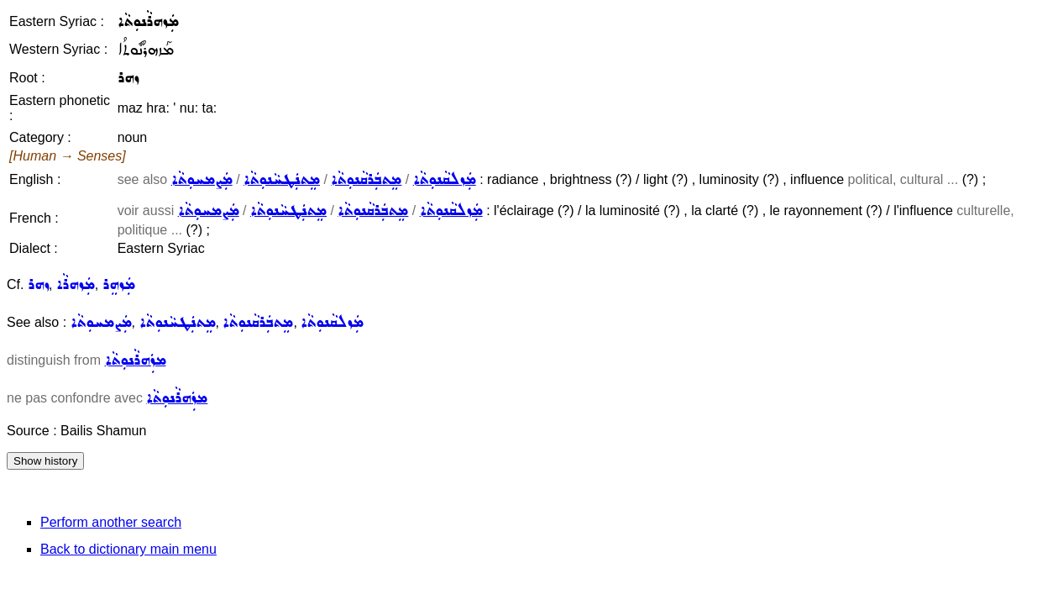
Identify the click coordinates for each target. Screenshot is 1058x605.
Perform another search (110, 522)
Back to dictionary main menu (128, 549)
